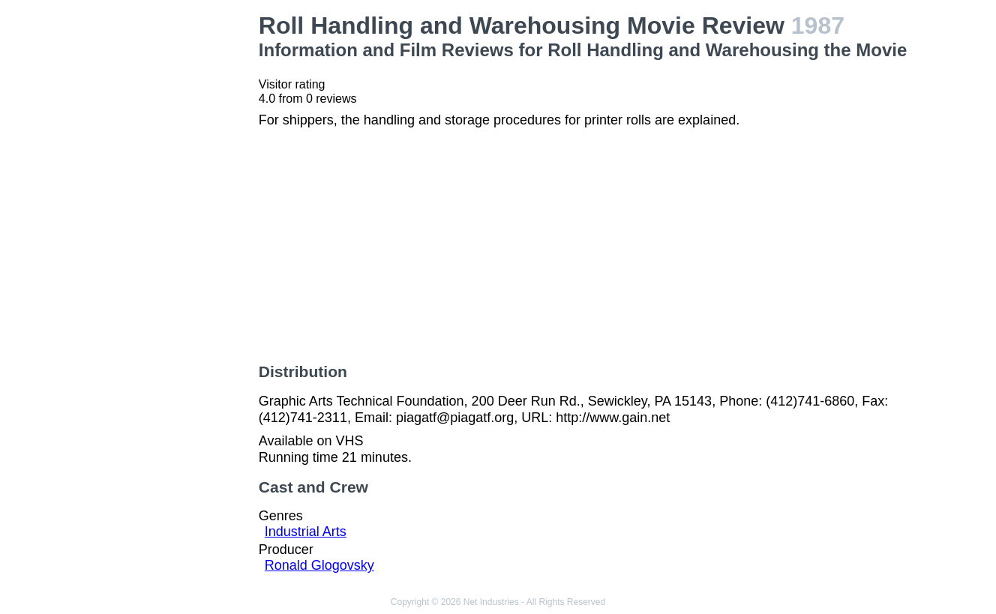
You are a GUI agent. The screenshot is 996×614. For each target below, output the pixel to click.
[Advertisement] (174, 237)
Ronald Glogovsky (319, 565)
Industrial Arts (305, 531)
